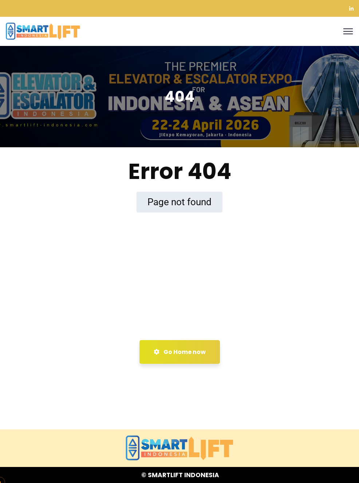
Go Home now (180, 352)
